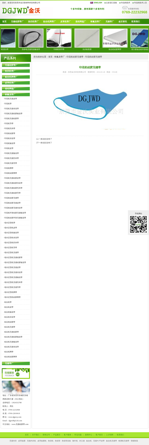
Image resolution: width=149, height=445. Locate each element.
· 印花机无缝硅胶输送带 (12, 113)
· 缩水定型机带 (9, 223)
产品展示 (56, 435)
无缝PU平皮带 (98, 441)
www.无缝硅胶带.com (20, 424)
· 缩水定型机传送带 (11, 238)
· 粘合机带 (7, 302)
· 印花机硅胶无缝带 (11, 198)
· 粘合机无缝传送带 (11, 347)
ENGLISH (98, 3)
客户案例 (67, 435)
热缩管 (57, 441)
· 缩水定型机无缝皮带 (12, 267)
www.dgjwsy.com (14, 417)
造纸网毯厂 (80, 21)
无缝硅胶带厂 (17, 21)
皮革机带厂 (65, 21)
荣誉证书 (46, 435)
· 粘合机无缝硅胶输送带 (12, 337)
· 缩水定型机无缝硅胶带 (12, 257)
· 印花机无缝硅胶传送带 (12, 183)
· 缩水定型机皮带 (10, 228)
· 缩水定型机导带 (10, 247)
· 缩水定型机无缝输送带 (12, 277)
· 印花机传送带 (9, 138)
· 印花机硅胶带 (9, 133)
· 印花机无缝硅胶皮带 (12, 178)
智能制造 (134, 441)
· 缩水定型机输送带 (11, 233)
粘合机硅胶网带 (116, 49)
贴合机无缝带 (111, 441)
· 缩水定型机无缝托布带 (12, 282)
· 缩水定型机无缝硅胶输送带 (14, 262)
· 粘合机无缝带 (9, 327)
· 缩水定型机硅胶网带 (12, 297)
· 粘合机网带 (8, 352)
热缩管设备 (66, 441)
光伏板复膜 (87, 49)
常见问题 (78, 435)
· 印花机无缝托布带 (11, 158)
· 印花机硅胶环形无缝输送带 (14, 218)
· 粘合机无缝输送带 (11, 342)
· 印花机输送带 (9, 143)
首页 (4, 21)
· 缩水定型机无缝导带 (12, 287)
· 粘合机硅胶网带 (10, 357)
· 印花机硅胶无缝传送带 (12, 208)
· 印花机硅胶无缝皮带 (12, 203)
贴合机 (89, 441)
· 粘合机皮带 (8, 307)
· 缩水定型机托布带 (11, 243)
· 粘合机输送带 (9, 312)
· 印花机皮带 (8, 148)
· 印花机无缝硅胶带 (11, 118)
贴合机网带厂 (49, 21)
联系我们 (135, 21)
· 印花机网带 (8, 168)
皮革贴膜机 (42, 441)
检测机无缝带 (123, 441)
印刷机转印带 (59, 49)
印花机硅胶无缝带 (75, 57)
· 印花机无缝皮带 (10, 99)
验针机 (75, 441)
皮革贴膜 (21, 441)
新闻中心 (88, 435)
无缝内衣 (13, 441)
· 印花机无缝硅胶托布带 (12, 188)
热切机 (50, 441)
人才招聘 (109, 435)
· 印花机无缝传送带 (11, 109)
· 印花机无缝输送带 (11, 153)
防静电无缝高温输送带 (32, 49)
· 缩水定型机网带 (10, 292)
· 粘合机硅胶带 (9, 322)
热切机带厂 (33, 21)
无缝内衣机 (31, 441)
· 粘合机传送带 (9, 317)
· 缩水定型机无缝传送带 (12, 272)
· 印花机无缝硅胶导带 (12, 193)
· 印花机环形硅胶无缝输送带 (14, 213)
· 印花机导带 (8, 123)
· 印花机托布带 (9, 128)
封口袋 (82, 441)
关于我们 (35, 435)
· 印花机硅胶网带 (10, 173)
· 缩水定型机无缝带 (11, 252)
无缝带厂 (110, 21)
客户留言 (99, 435)
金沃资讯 (122, 21)
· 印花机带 (7, 104)
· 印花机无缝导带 (10, 163)
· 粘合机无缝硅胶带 (11, 332)
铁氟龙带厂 (95, 21)
